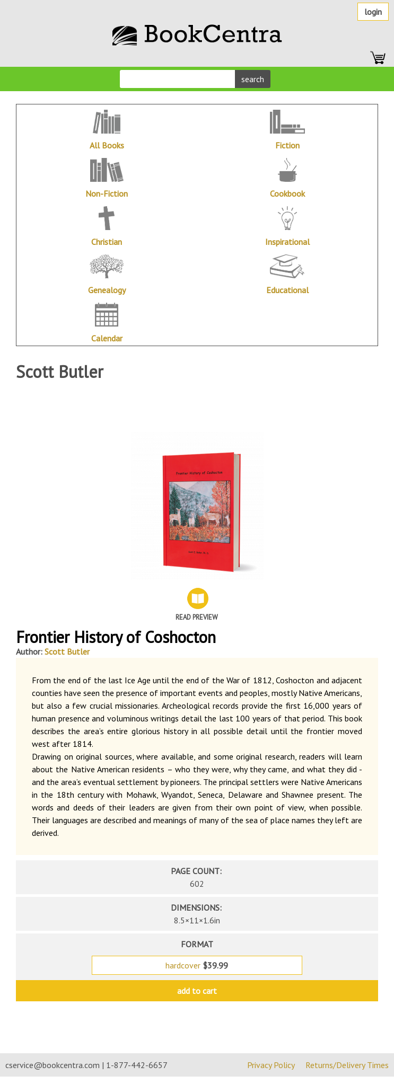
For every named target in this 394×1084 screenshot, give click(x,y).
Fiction (287, 145)
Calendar (106, 338)
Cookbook (287, 193)
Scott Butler (67, 651)
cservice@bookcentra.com (52, 1065)
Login (373, 11)
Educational (287, 290)
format (197, 944)
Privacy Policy (271, 1065)
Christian (106, 241)
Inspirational (287, 241)
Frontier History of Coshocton (116, 637)
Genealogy (107, 290)
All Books (107, 145)
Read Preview (197, 617)
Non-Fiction (106, 193)
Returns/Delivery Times (347, 1065)
